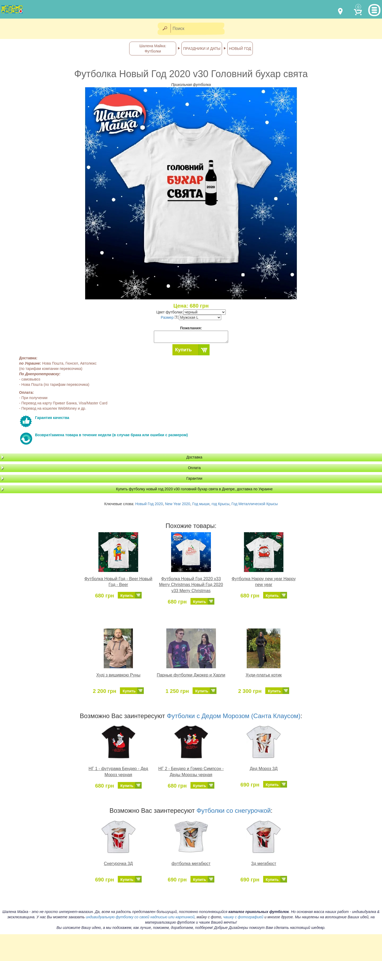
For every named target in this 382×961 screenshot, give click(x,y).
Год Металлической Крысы (255, 504)
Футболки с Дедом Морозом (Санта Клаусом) (234, 715)
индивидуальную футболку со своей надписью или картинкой (140, 917)
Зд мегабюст (263, 863)
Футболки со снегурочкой (234, 810)
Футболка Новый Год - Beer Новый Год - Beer (118, 581)
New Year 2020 (177, 504)
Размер (169, 317)
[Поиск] (199, 28)
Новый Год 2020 (149, 504)
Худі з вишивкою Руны (118, 675)
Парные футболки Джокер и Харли (191, 675)
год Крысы (220, 504)
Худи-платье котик (264, 675)
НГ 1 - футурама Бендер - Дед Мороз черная (118, 771)
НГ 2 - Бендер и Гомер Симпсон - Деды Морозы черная (191, 771)
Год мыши (201, 504)
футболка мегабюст (191, 863)
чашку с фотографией (243, 917)
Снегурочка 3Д (118, 863)
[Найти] (164, 29)
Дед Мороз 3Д (264, 768)
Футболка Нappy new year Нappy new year (264, 581)
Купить (183, 349)
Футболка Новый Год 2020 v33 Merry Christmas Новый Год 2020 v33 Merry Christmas (191, 584)
